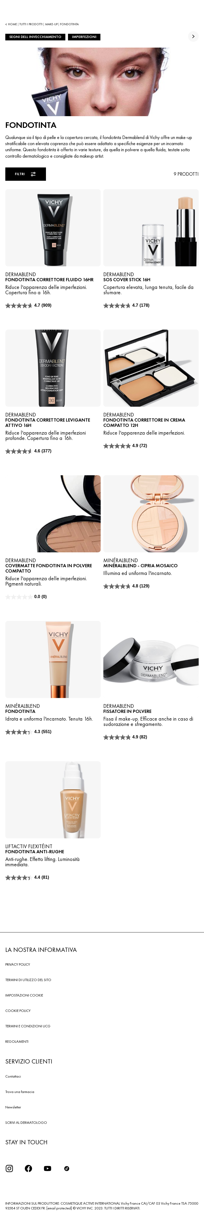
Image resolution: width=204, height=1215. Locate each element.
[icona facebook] (28, 1168)
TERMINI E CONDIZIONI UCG (27, 1026)
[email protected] (59, 1208)
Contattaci (13, 1076)
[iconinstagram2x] (9, 1168)
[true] (193, 36)
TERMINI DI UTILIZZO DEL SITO (28, 979)
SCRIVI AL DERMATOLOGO (26, 1122)
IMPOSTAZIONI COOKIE (24, 995)
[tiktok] (67, 1168)
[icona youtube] (48, 1168)
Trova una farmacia (19, 1091)
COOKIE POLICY (18, 1010)
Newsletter (13, 1107)
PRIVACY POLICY (17, 964)
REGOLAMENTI (16, 1041)
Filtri (25, 174)
